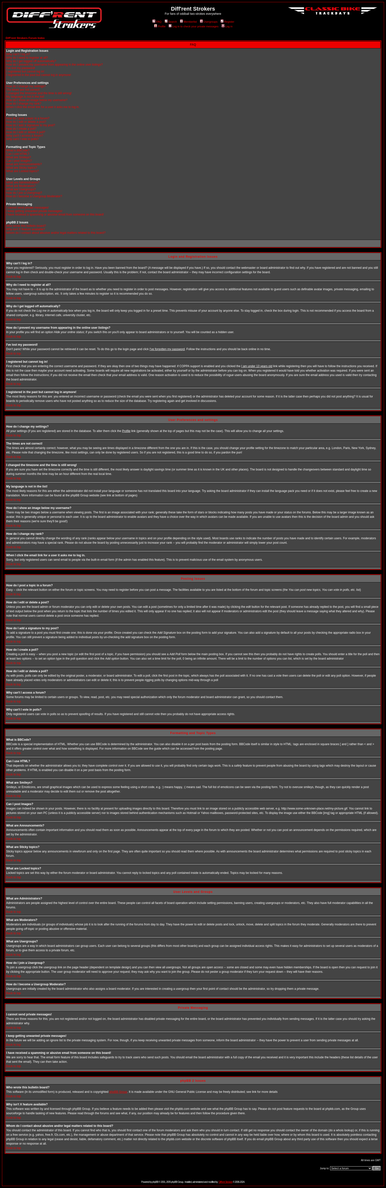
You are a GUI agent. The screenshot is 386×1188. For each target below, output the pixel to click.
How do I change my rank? (23, 103)
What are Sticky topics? (21, 167)
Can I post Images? (19, 160)
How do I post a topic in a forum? (27, 118)
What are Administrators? (22, 182)
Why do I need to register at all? (27, 57)
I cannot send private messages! (27, 207)
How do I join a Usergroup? (24, 193)
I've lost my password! (20, 68)
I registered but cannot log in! (25, 71)
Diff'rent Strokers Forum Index (25, 37)
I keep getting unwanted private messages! (34, 211)
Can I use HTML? (17, 154)
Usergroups (209, 21)
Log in (227, 26)
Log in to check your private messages (194, 26)
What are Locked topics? (22, 171)
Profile (159, 26)
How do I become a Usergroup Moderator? (34, 196)
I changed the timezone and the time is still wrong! (39, 93)
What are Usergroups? (21, 189)
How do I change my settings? (26, 86)
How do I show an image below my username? (36, 100)
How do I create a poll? (21, 128)
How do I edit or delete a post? (26, 122)
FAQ (156, 21)
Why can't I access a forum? (24, 135)
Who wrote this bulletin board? (26, 226)
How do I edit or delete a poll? (25, 132)
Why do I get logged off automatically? (31, 61)
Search (171, 21)
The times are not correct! (23, 89)
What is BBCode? (18, 150)
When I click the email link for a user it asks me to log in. (43, 107)
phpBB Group (118, 1092)
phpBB (155, 1182)
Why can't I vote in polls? (22, 139)
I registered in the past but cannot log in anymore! (38, 75)
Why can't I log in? (18, 54)
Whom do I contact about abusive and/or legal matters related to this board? (56, 232)
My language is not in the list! (25, 96)
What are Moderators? (20, 186)
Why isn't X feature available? (25, 229)
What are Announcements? (24, 164)
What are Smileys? (18, 157)
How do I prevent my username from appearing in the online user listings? (54, 64)
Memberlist (188, 21)
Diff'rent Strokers (225, 1182)
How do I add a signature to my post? (30, 125)
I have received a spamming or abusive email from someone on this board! (55, 214)
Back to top (13, 276)
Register (227, 21)
